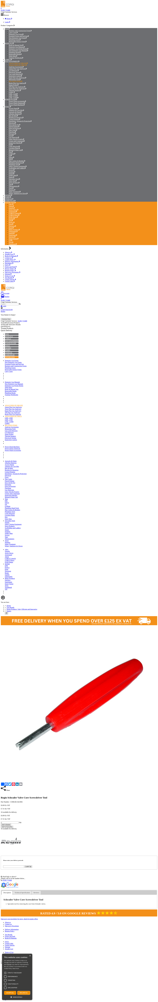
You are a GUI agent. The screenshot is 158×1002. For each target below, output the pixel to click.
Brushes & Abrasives (16, 117)
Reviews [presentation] (36, 892)
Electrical (12, 123)
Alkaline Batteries (15, 114)
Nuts (11, 152)
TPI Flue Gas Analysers (17, 87)
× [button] (30, 956)
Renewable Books (15, 54)
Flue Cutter (13, 130)
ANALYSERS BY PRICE (18, 65)
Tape (11, 184)
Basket (5, 296)
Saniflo (12, 233)
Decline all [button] (24, 993)
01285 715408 (5, 10)
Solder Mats (13, 175)
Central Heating (14, 119)
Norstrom (12, 226)
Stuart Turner (14, 239)
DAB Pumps (13, 217)
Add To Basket (6, 824)
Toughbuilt (13, 244)
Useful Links (10, 281)
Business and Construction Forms (20, 31)
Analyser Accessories (16, 67)
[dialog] (17, 977)
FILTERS (8, 195)
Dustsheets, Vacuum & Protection (20, 121)
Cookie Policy (10, 259)
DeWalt (12, 219)
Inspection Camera (15, 76)
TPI (10, 240)
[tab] (7, 893)
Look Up (28, 866)
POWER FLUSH (10, 99)
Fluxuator (12, 134)
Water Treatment (15, 192)
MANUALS (9, 43)
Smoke (11, 173)
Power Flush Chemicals (17, 103)
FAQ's (7, 265)
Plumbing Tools (14, 164)
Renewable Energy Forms (18, 41)
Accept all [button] (10, 993)
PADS (7, 29)
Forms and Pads (11, 267)
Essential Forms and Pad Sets (19, 36)
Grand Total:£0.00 (7, 309)
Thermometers (14, 186)
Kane (11, 224)
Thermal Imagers (15, 90)
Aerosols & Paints (15, 112)
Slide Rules (13, 56)
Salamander (13, 231)
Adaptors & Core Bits (16, 110)
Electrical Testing (15, 72)
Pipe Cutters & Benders (17, 161)
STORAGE (8, 199)
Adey (11, 204)
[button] (17, 997)
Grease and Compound (17, 141)
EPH (11, 220)
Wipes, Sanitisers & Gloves (18, 193)
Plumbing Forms (15, 40)
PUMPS (7, 197)
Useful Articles (10, 279)
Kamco (12, 222)
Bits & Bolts (13, 116)
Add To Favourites (7, 827)
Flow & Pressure (15, 128)
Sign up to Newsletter (12, 272)
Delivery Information (12, 261)
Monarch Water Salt (16, 150)
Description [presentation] (7, 892)
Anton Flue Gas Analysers (18, 69)
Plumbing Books (15, 52)
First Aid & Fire (14, 125)
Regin (11, 228)
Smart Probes (14, 85)
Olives (11, 157)
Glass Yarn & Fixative (16, 139)
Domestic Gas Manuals (17, 47)
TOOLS (7, 107)
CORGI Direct (14, 215)
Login (7, 22)
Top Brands (9, 278)
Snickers (12, 237)
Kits (11, 144)
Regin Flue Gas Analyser (17, 83)
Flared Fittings (14, 126)
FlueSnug (12, 132)
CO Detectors (14, 70)
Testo (11, 242)
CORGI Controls (15, 213)
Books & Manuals (11, 256)
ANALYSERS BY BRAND (18, 63)
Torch (11, 188)
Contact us (9, 258)
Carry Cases (13, 32)
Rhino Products (14, 230)
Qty (20, 822)
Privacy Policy (10, 268)
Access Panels (14, 108)
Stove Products (14, 182)
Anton (11, 206)
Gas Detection (14, 137)
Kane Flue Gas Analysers (17, 78)
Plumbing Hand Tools (16, 163)
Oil (10, 155)
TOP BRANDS (10, 202)
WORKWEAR (10, 201)
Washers (12, 190)
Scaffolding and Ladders (17, 168)
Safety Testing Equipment (18, 166)
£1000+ (12, 92)
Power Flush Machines (17, 105)
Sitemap (8, 274)
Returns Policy (10, 270)
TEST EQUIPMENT (11, 61)
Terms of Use (10, 276)
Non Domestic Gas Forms (18, 38)
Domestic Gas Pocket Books (18, 49)
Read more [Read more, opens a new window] (15, 968)
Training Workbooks (16, 58)
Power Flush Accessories (17, 101)
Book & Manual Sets (16, 45)
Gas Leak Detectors (16, 74)
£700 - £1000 (14, 97)
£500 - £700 (13, 96)
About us (8, 252)
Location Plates (14, 148)
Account (5, 293)
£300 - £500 (13, 94)
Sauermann (13, 235)
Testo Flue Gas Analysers (17, 88)
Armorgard (13, 211)
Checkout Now (6, 319)
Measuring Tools (15, 79)
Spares (11, 177)
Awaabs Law (10, 254)
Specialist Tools (14, 179)
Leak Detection (14, 146)
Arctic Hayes (13, 210)
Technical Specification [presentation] (22, 892)
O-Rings (12, 154)
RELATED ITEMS (15, 81)
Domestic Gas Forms (16, 34)
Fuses (11, 135)
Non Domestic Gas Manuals (18, 50)
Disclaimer (9, 263)
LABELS (8, 59)
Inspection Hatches (15, 143)
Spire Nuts (13, 181)
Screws (12, 170)
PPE (11, 159)
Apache (12, 208)
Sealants (12, 172)
